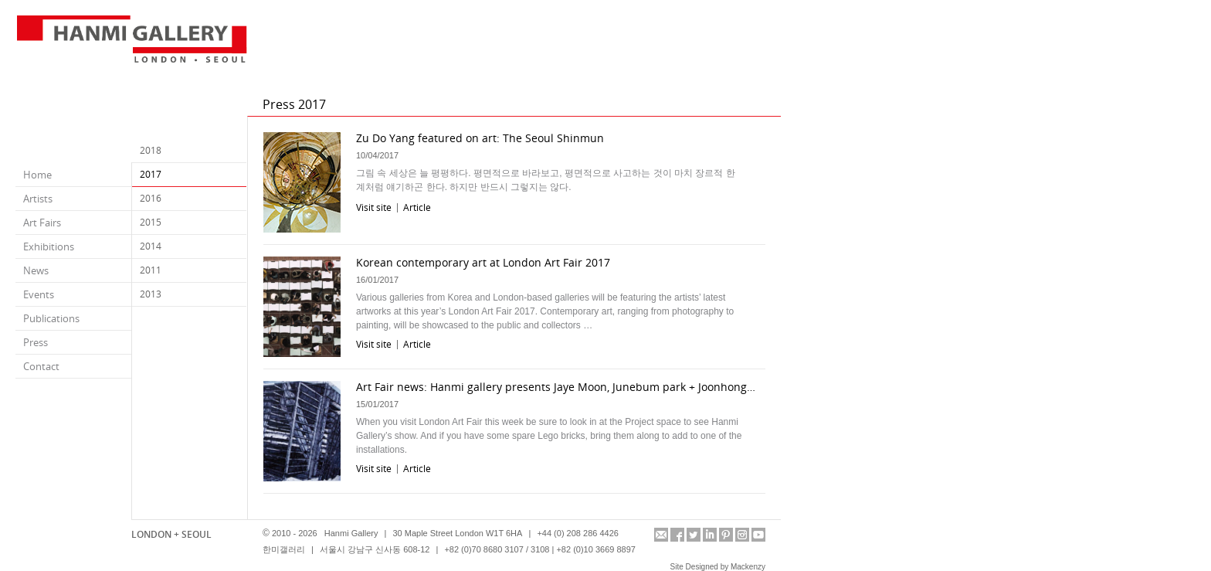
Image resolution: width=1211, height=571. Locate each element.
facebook (677, 535)
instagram (742, 535)
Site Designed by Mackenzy (717, 567)
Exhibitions (48, 246)
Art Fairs (42, 222)
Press (35, 342)
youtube (758, 535)
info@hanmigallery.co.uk (661, 535)
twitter (693, 535)
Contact (41, 366)
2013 (150, 294)
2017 (150, 174)
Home (37, 175)
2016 (150, 198)
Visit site (374, 207)
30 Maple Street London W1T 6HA (457, 533)
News (36, 270)
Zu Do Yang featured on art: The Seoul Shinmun (480, 138)
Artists (38, 199)
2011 (150, 270)
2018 (150, 150)
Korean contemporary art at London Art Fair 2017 (483, 262)
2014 (150, 246)
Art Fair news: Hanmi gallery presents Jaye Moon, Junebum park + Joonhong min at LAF (557, 386)
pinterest (726, 535)
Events (38, 294)
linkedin (710, 535)
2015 (150, 222)
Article (417, 207)
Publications (51, 318)
